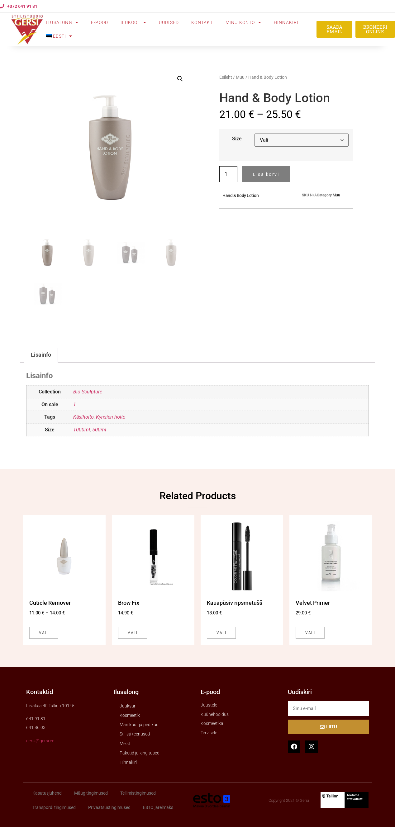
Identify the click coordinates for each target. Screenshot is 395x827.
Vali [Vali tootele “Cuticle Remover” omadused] (44, 633)
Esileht (225, 77)
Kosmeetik (130, 715)
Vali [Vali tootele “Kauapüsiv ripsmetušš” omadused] (221, 633)
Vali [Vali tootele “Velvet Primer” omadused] (310, 633)
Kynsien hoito (111, 417)
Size (237, 138)
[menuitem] (59, 36)
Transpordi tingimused (54, 807)
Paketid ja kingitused (139, 752)
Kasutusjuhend (47, 793)
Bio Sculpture (87, 392)
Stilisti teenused (135, 733)
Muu (240, 77)
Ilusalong (62, 22)
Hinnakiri (286, 22)
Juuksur (128, 705)
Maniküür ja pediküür (140, 724)
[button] (180, 78)
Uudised (169, 22)
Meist (125, 743)
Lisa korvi (266, 174)
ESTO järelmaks (158, 807)
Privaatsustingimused (109, 807)
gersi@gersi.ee (40, 740)
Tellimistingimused (138, 793)
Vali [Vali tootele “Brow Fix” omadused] (132, 633)
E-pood (99, 22)
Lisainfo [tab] (41, 355)
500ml (99, 430)
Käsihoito (83, 417)
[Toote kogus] (228, 174)
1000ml (81, 430)
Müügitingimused (91, 793)
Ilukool (133, 22)
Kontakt (202, 22)
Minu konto (243, 22)
